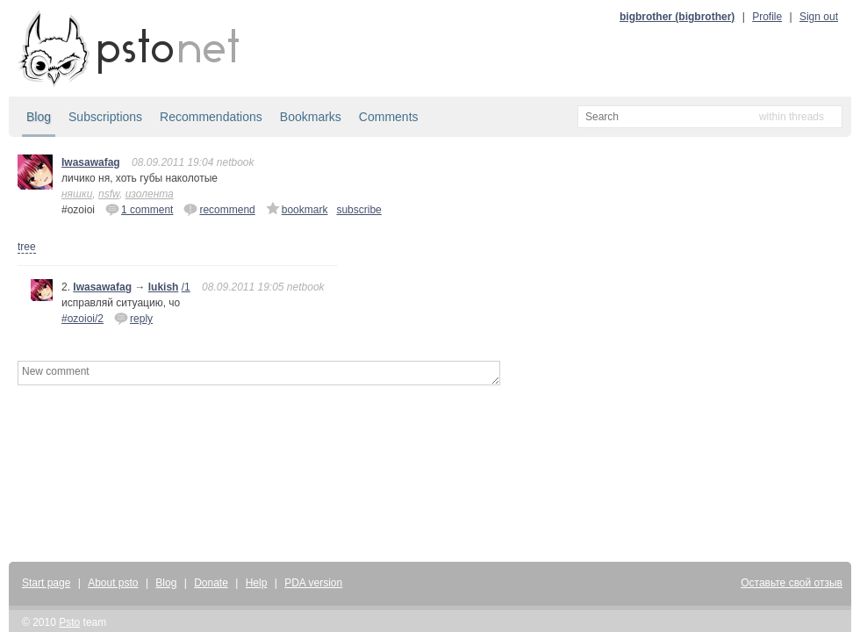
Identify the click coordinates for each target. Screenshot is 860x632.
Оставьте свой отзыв (791, 583)
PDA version (313, 583)
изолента (149, 194)
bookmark (297, 209)
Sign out (818, 17)
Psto (69, 622)
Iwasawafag (90, 162)
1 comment (139, 209)
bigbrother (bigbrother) (677, 17)
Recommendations (211, 117)
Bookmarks (310, 117)
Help (257, 583)
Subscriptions (105, 117)
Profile (767, 17)
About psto (113, 583)
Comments (389, 117)
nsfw (108, 194)
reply (133, 318)
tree (27, 247)
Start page (46, 583)
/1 (186, 287)
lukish (163, 287)
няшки (76, 194)
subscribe (358, 210)
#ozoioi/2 (82, 318)
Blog (38, 117)
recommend (218, 209)
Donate (211, 583)
